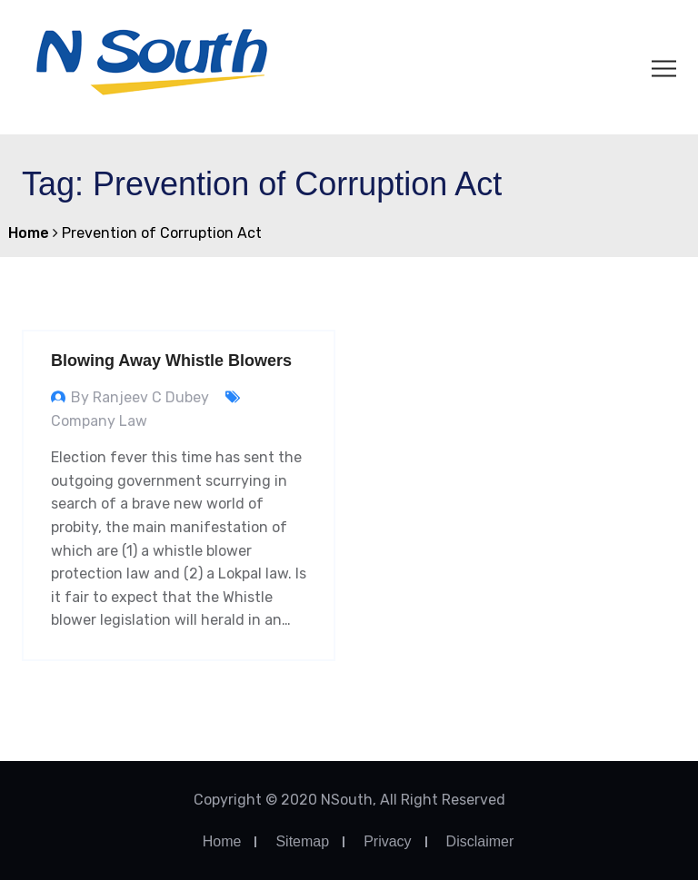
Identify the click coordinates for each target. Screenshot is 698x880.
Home (222, 841)
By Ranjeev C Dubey (140, 397)
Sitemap (302, 841)
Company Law (99, 421)
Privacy (387, 841)
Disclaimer (480, 841)
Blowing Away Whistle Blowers (171, 360)
